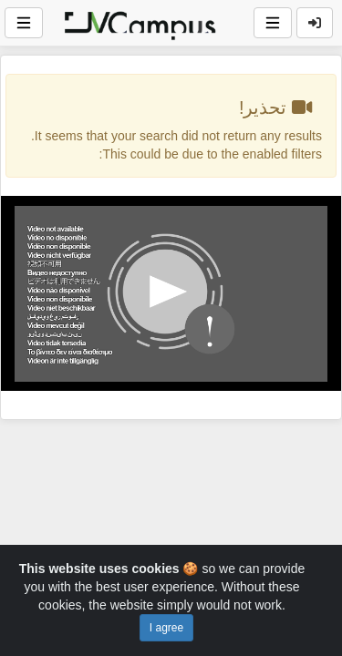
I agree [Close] (166, 627)
